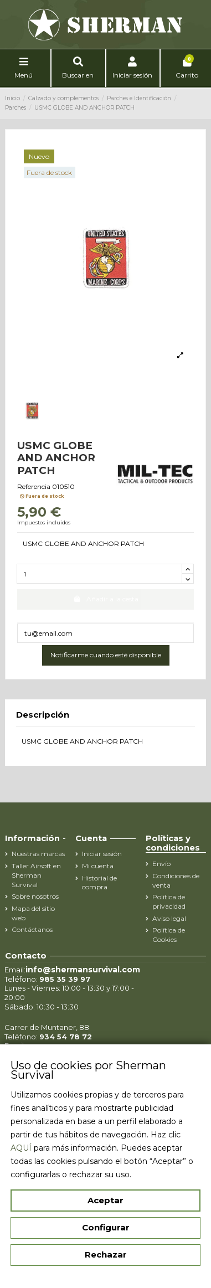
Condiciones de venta (175, 880)
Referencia (33, 486)
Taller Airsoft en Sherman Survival (36, 875)
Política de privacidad (169, 901)
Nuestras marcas (38, 853)
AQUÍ (21, 1148)
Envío (161, 863)
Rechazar (106, 1254)
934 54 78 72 (65, 1036)
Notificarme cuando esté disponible (105, 655)
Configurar (106, 1227)
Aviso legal (169, 918)
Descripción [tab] (42, 715)
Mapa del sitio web (33, 913)
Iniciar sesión (102, 853)
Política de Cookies (168, 935)
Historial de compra (99, 883)
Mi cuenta (98, 866)
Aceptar (105, 1200)
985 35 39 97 (64, 979)
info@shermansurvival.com (82, 970)
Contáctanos (32, 929)
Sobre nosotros (35, 896)
